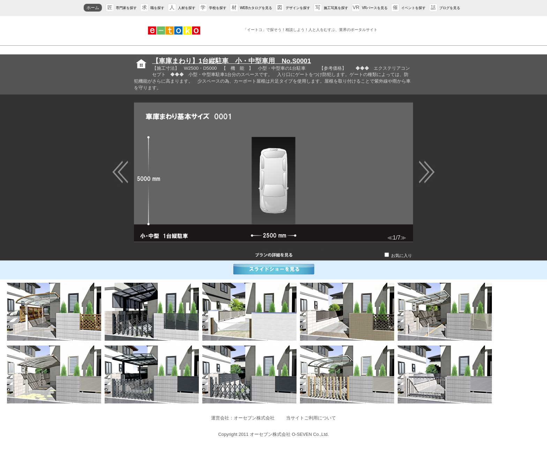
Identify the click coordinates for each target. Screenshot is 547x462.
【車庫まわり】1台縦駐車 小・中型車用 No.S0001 (231, 61)
